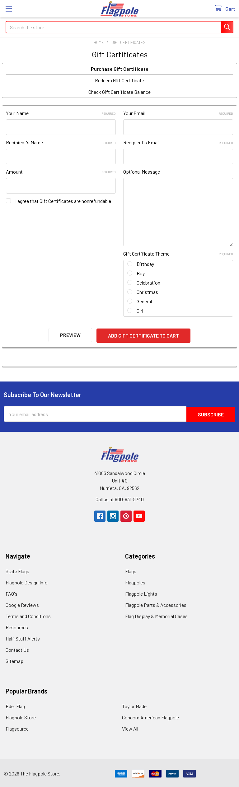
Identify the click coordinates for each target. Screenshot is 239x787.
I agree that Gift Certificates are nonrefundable (63, 201)
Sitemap (14, 659)
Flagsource (17, 727)
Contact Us (17, 648)
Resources (17, 625)
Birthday (145, 264)
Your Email (178, 113)
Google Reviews (22, 603)
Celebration (148, 283)
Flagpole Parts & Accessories (155, 603)
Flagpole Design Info (27, 580)
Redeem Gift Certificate (119, 80)
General (144, 301)
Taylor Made (134, 704)
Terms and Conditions (28, 614)
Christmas (147, 292)
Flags (130, 569)
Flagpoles (135, 580)
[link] (216, 772)
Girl (140, 311)
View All (130, 727)
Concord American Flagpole (150, 715)
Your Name (61, 113)
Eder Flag (15, 704)
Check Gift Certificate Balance (119, 92)
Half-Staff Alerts (23, 637)
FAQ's (11, 592)
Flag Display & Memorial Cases (156, 614)
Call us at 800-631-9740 (120, 497)
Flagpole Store (21, 715)
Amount (61, 172)
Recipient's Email (178, 142)
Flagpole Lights (141, 592)
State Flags (17, 569)
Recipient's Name (61, 142)
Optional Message (141, 172)
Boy (141, 273)
